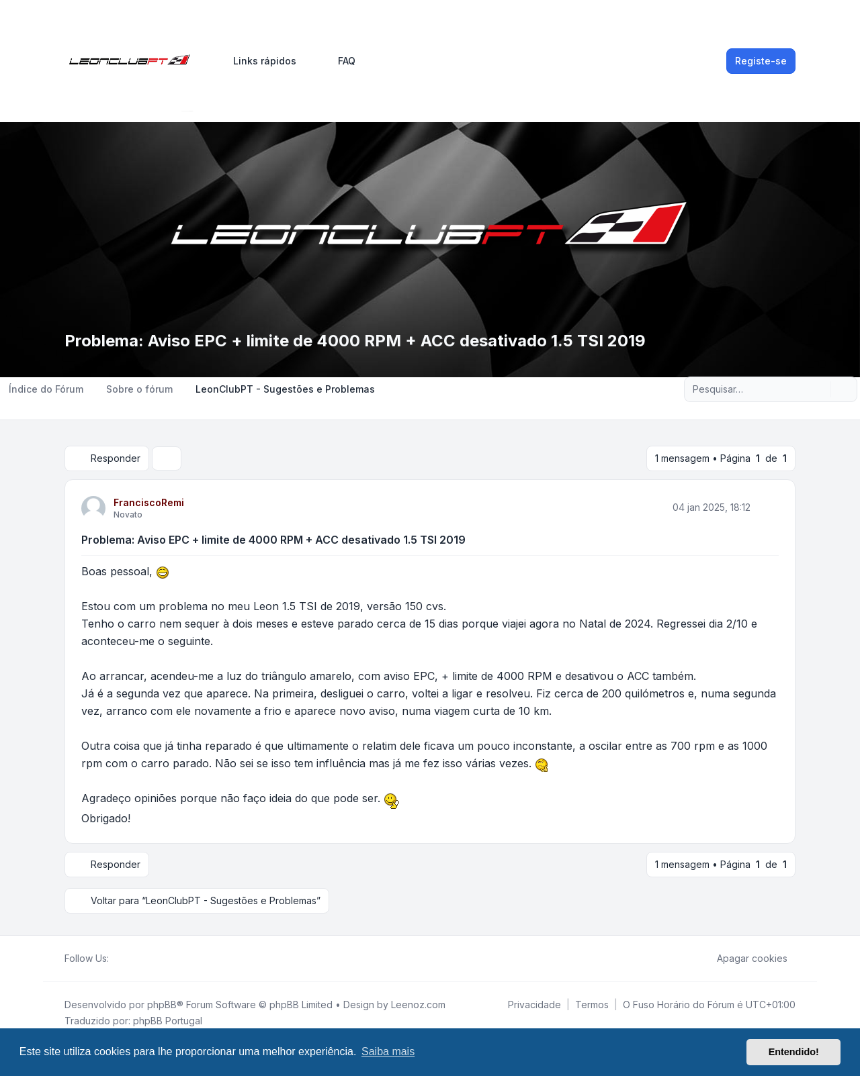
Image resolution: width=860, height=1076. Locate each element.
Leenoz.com (418, 1004)
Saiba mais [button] (388, 1051)
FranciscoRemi (149, 502)
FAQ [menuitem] (337, 61)
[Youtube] (138, 958)
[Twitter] (127, 958)
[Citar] (767, 507)
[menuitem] (259, 61)
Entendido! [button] (794, 1051)
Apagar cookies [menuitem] (743, 958)
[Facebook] (117, 958)
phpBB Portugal (167, 1020)
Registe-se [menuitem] (761, 60)
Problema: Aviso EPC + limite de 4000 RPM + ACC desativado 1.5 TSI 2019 (273, 539)
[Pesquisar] (819, 389)
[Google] (149, 958)
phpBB (162, 1004)
